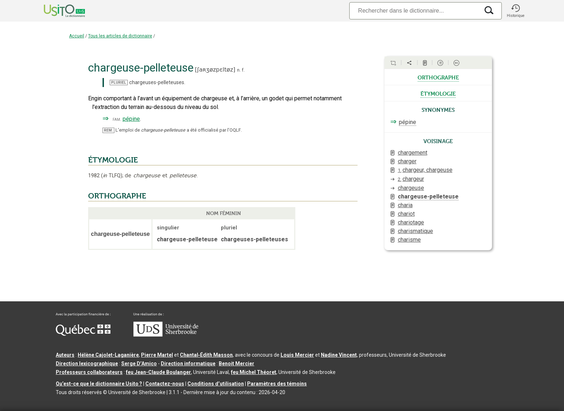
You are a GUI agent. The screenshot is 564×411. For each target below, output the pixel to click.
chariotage (411, 222)
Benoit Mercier (236, 363)
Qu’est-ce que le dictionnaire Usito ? (99, 384)
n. (239, 70)
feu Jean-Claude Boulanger (158, 372)
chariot (406, 213)
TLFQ (111, 176)
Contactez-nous (164, 384)
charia (405, 205)
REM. (108, 130)
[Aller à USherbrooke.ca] (165, 335)
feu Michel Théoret (253, 372)
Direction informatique (188, 363)
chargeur (411, 178)
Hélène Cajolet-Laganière (108, 355)
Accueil (76, 35)
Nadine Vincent (339, 355)
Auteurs (65, 355)
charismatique (415, 231)
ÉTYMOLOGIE (113, 160)
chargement (412, 152)
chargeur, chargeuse (425, 169)
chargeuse (411, 187)
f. (243, 70)
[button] (515, 11)
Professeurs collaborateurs (89, 372)
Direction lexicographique (87, 363)
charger (407, 161)
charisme (409, 239)
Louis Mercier (297, 355)
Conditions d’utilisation (215, 384)
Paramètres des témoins (277, 384)
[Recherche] (414, 11)
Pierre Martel (157, 355)
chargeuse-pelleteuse (428, 196)
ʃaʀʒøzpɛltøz (215, 69)
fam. (117, 119)
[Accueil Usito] (56, 11)
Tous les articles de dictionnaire (120, 35)
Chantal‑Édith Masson (206, 355)
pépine (131, 118)
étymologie (438, 93)
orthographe (438, 77)
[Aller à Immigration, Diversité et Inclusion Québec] (83, 334)
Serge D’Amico (139, 363)
